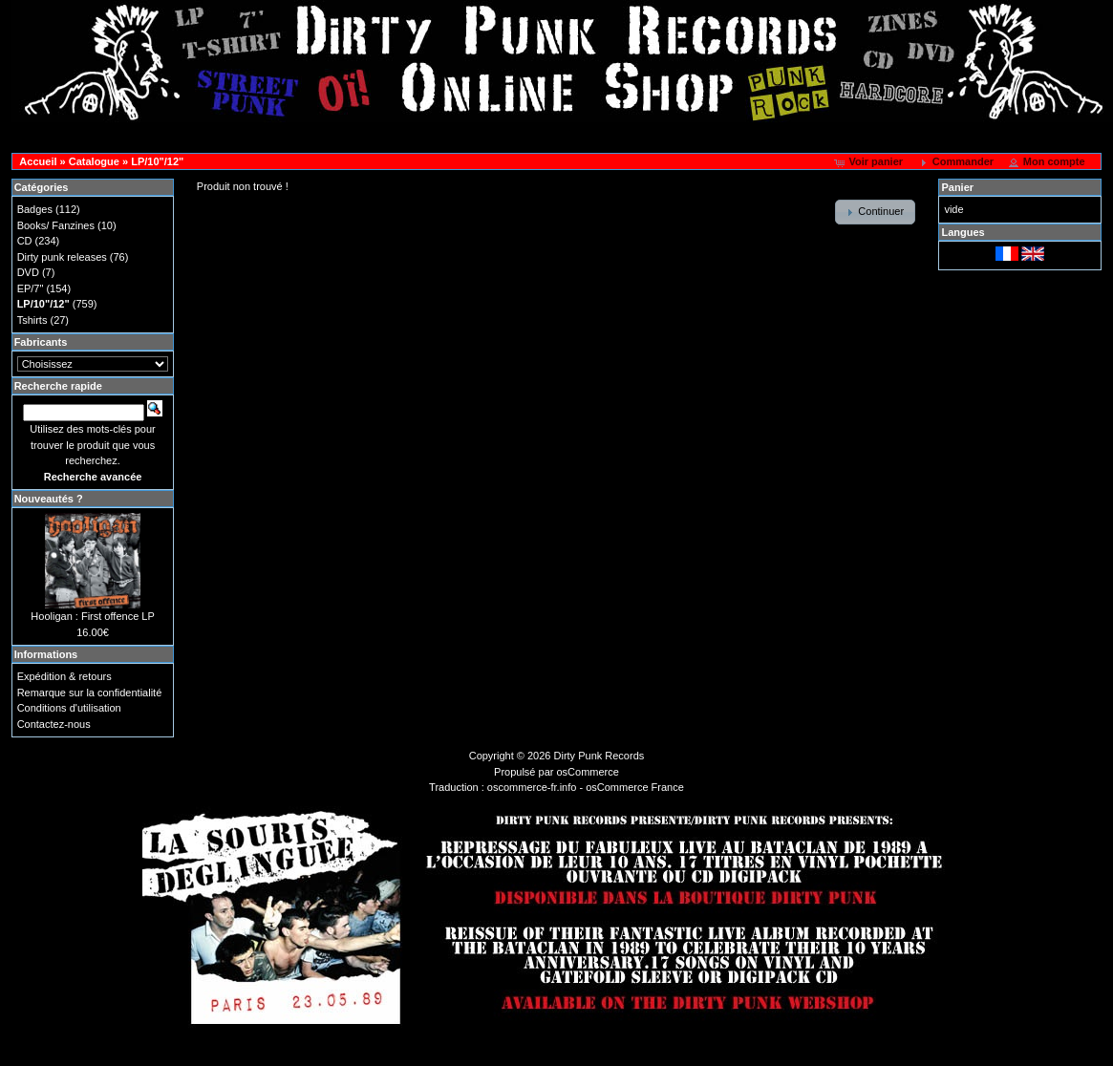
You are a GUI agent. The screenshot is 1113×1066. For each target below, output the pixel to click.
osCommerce (588, 772)
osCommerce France (635, 787)
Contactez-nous (54, 724)
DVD (28, 272)
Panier (957, 187)
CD (24, 240)
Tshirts (32, 320)
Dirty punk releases (62, 257)
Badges (35, 209)
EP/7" (30, 288)
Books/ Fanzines (56, 225)
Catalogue (94, 161)
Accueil (37, 161)
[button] (869, 162)
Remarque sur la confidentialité (89, 692)
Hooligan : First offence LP (92, 616)
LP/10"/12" (157, 161)
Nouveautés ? (48, 498)
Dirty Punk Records (599, 755)
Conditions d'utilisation (69, 708)
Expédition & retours (64, 676)
